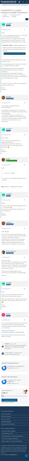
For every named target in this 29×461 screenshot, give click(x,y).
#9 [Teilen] (24, 320)
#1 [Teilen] (24, 29)
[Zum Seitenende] (26, 455)
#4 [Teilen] (24, 165)
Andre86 (5, 15)
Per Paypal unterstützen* (9, 400)
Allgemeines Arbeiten (18, 347)
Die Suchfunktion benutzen (7, 433)
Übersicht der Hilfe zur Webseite (8, 431)
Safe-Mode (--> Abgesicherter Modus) (12, 186)
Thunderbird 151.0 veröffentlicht (15, 366)
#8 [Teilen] (24, 288)
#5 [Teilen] (24, 200)
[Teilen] (26, 19)
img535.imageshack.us (19, 45)
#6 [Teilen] (24, 228)
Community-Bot (9, 352)
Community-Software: (9, 454)
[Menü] (27, 2)
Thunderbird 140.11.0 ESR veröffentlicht (14, 380)
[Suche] (19, 2)
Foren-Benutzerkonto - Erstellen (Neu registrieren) (12, 436)
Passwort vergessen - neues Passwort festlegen (11, 441)
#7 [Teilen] (24, 257)
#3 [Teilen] (24, 134)
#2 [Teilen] (24, 102)
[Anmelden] (23, 2)
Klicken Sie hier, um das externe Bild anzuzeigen (14, 53)
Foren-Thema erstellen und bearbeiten (9, 438)
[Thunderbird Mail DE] (8, 2)
